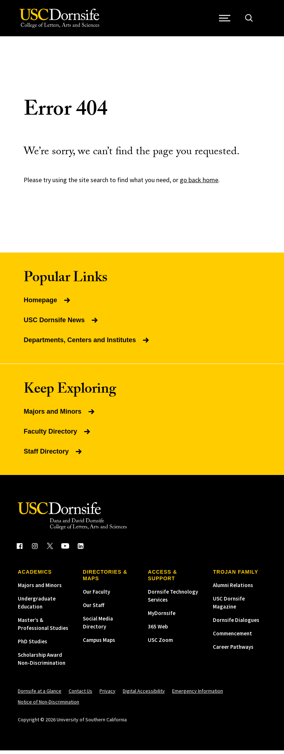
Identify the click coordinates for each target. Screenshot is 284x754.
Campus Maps (99, 643)
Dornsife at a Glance (39, 694)
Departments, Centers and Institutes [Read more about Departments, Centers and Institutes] (87, 343)
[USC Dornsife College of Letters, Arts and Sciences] (60, 20)
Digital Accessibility (144, 694)
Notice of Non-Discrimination (48, 705)
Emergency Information (197, 694)
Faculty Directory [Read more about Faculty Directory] (58, 435)
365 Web (158, 630)
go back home (199, 183)
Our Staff (93, 608)
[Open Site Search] (250, 20)
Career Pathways (233, 650)
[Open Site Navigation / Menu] (226, 20)
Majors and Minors (40, 588)
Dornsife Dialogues (236, 623)
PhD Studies (32, 645)
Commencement (232, 637)
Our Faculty (96, 595)
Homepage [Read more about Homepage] (48, 303)
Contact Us (80, 694)
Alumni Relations (233, 588)
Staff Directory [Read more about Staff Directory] (53, 455)
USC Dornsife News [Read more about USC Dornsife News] (61, 323)
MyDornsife (161, 616)
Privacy (107, 694)
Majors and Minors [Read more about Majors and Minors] (60, 415)
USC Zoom (160, 643)
